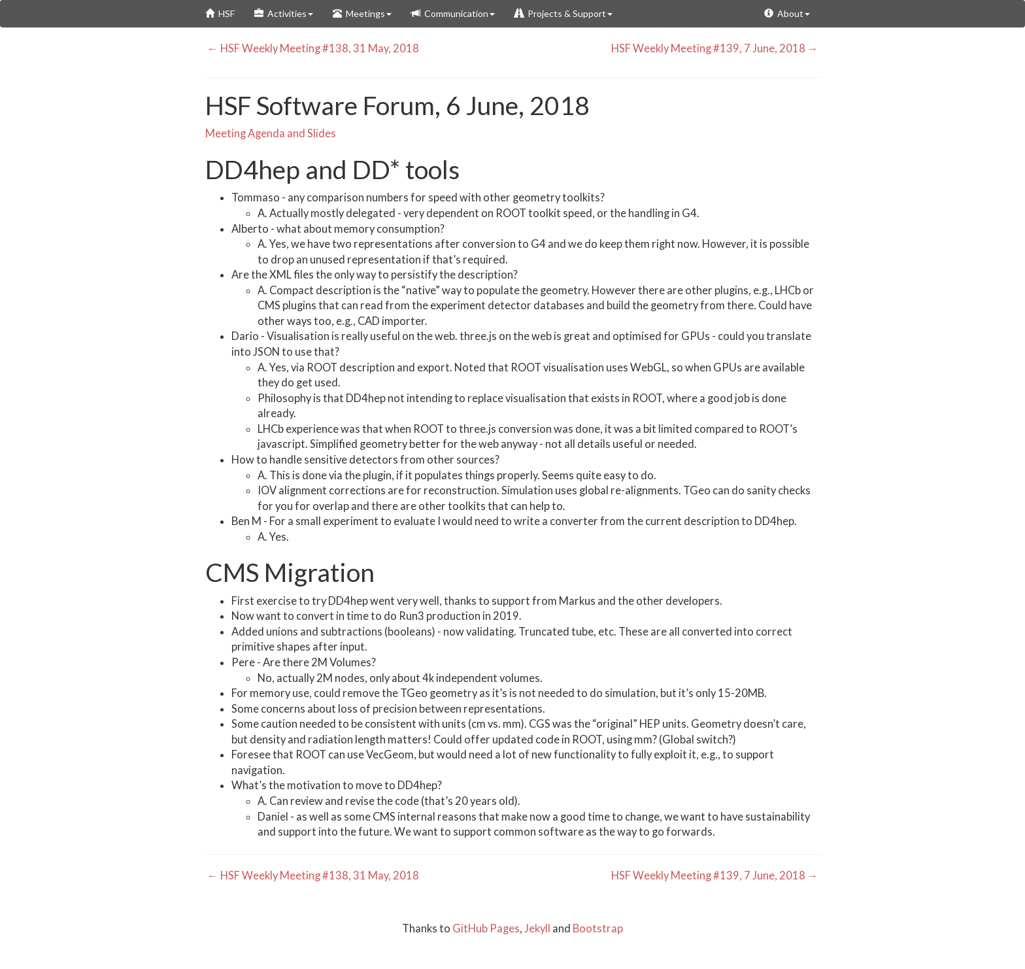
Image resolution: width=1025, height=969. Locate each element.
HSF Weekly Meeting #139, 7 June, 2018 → (715, 48)
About (787, 13)
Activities (283, 13)
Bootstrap (598, 928)
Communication (453, 13)
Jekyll (537, 928)
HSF (220, 13)
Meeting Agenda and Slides (270, 133)
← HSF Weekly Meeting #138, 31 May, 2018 (312, 48)
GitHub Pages (486, 928)
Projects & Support (563, 13)
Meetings (362, 13)
